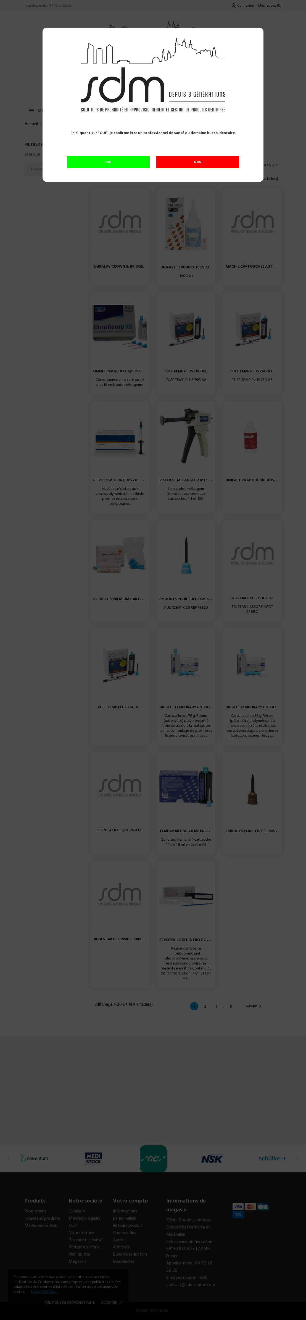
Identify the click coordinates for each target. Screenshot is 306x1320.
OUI (108, 162)
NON (198, 162)
